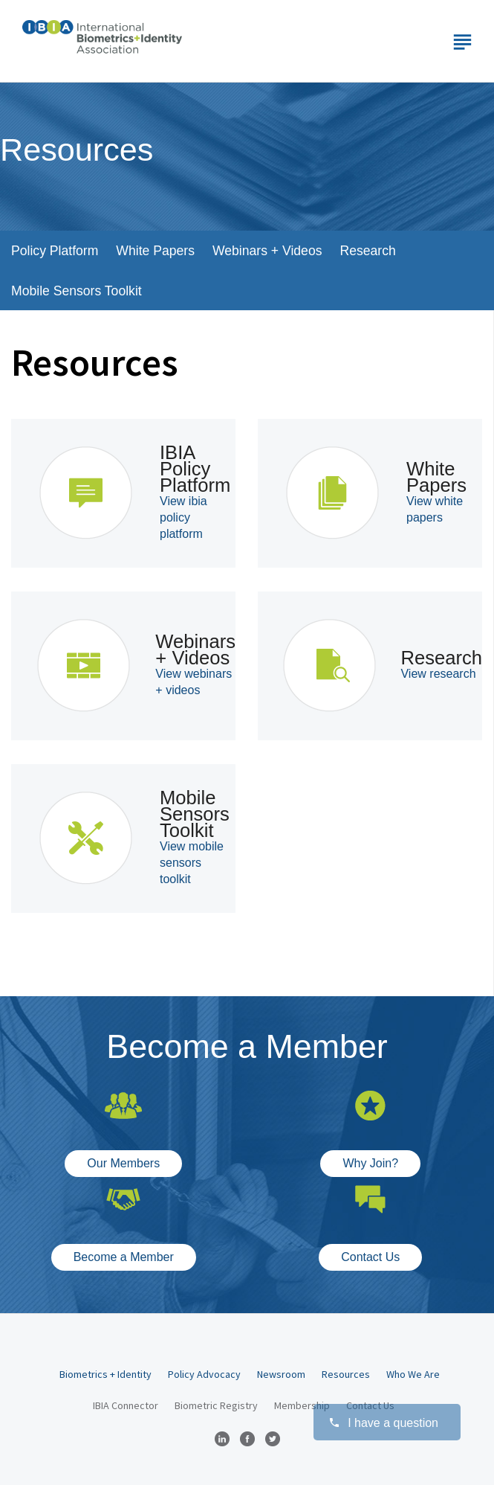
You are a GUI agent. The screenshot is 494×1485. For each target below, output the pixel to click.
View (183, 517)
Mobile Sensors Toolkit (76, 290)
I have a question (383, 1423)
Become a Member (124, 1257)
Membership (302, 1405)
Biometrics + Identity (105, 1374)
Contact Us (370, 1257)
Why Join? (370, 1163)
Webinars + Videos (267, 250)
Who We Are (413, 1374)
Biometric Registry (216, 1405)
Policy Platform (54, 250)
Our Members (123, 1163)
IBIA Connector (125, 1405)
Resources (346, 1374)
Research (367, 250)
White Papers (155, 250)
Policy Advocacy (204, 1374)
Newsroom (281, 1374)
